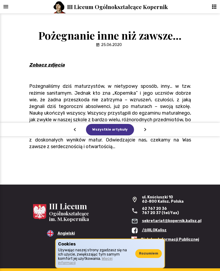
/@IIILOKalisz (154, 230)
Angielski (66, 233)
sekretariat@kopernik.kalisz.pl (171, 221)
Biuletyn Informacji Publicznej (170, 239)
